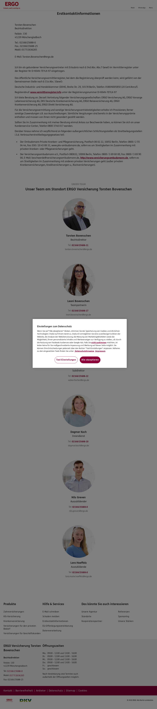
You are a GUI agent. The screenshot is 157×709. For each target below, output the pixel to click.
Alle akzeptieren (90, 360)
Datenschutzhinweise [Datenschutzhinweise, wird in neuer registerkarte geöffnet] (84, 351)
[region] (80, 343)
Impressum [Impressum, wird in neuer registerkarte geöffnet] (100, 351)
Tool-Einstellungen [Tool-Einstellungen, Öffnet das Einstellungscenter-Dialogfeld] (66, 360)
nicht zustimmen (98, 342)
